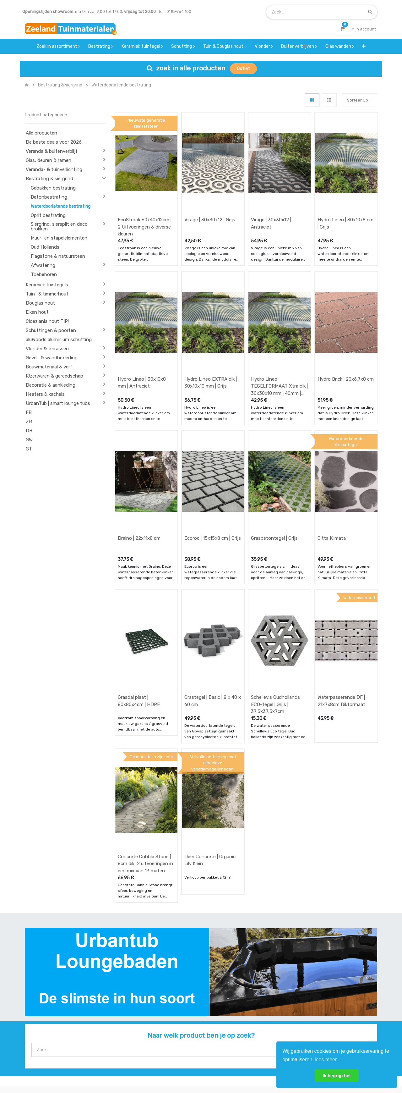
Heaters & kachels (45, 394)
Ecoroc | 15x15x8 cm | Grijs (212, 468)
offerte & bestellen (134, 998)
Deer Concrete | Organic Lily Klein (210, 743)
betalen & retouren (133, 1011)
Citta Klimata (332, 468)
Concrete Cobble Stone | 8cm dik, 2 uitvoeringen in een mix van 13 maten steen (145, 747)
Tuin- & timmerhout (47, 294)
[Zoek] (370, 12)
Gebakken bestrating (53, 188)
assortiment (247, 1023)
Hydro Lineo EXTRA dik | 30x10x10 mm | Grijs (210, 335)
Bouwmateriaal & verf (49, 367)
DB (29, 430)
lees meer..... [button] (329, 1059)
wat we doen (188, 998)
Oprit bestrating (48, 215)
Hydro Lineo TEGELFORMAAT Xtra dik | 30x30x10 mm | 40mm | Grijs (279, 339)
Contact (41, 1027)
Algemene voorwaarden (169, 1067)
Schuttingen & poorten (51, 330)
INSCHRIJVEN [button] (358, 1000)
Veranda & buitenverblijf (52, 151)
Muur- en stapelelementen (59, 238)
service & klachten (133, 1036)
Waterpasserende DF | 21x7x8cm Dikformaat (341, 607)
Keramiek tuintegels (47, 285)
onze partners (249, 1036)
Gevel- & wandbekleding (52, 358)
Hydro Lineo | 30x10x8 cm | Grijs (345, 200)
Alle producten (41, 133)
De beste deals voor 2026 (54, 142)
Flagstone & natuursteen (58, 256)
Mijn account (123, 1067)
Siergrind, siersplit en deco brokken (59, 226)
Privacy (257, 1067)
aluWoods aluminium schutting (59, 339)
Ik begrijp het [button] (337, 1075)
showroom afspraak (255, 998)
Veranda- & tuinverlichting (54, 169)
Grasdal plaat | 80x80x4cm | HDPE (139, 607)
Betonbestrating (49, 197)
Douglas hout (40, 303)
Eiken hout (37, 312)
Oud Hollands (45, 247)
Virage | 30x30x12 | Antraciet (271, 200)
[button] (364, 46)
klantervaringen (191, 1011)
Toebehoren (44, 274)
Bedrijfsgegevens (221, 1067)
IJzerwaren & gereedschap (54, 376)
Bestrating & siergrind (49, 178)
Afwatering (43, 265)
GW (29, 440)
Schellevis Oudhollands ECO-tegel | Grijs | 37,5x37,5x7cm (275, 611)
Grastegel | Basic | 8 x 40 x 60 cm (212, 607)
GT (29, 449)
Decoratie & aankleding (50, 385)
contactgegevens (253, 1011)
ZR (29, 421)
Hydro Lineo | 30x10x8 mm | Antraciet (142, 335)
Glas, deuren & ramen (48, 160)
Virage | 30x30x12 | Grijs (209, 196)
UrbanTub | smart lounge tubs (58, 403)
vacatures (185, 1036)
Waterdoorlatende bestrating (60, 206)
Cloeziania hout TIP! (47, 321)
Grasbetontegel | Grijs (274, 468)
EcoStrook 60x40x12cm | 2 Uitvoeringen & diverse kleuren (144, 203)
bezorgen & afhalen (134, 1023)
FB (29, 412)
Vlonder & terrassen (47, 348)
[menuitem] (58, 46)
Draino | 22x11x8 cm (139, 468)
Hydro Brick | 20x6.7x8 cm (346, 332)
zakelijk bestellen (192, 1023)
